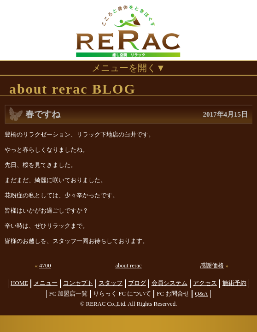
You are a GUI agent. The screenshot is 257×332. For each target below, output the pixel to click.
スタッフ (111, 283)
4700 (45, 265)
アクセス (205, 283)
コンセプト (78, 283)
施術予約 (234, 283)
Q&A (201, 293)
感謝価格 (212, 265)
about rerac (128, 265)
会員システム (169, 283)
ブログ (137, 283)
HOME (19, 283)
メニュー (46, 283)
